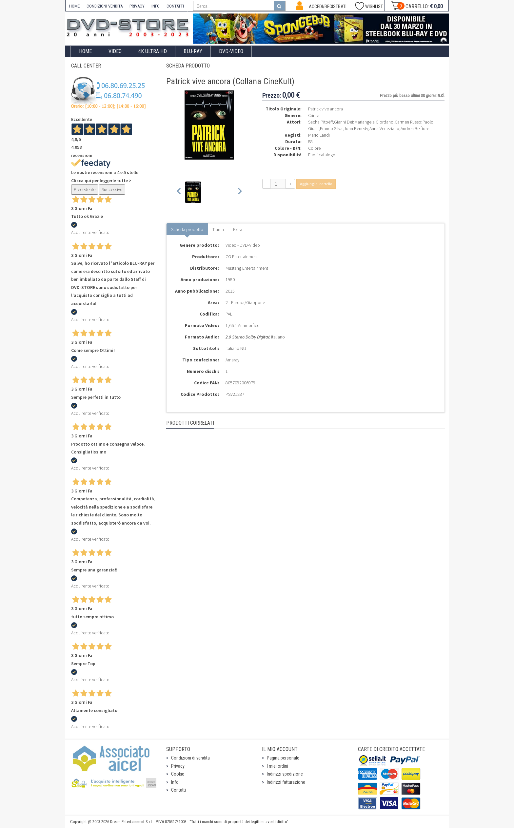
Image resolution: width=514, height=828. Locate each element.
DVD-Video (231, 51)
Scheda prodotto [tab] (187, 229)
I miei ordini (277, 766)
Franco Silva (331, 128)
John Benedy (356, 128)
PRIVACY (137, 6)
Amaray (232, 360)
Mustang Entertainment (247, 268)
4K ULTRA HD (152, 51)
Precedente (84, 189)
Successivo (112, 189)
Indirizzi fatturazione (286, 782)
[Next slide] (239, 192)
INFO (155, 6)
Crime (313, 115)
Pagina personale (283, 758)
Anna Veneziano (384, 128)
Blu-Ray (193, 51)
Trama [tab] (218, 229)
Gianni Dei (343, 122)
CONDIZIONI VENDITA (105, 6)
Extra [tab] (237, 229)
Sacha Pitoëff (320, 122)
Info (175, 782)
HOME (74, 6)
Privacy (178, 766)
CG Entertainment (242, 257)
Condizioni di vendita (190, 758)
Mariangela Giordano (373, 122)
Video (115, 51)
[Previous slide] (179, 192)
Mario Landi (319, 135)
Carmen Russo (408, 122)
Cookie (177, 774)
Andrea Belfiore (415, 128)
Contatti (178, 790)
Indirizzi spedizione (285, 774)
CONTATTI (175, 6)
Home (85, 51)
